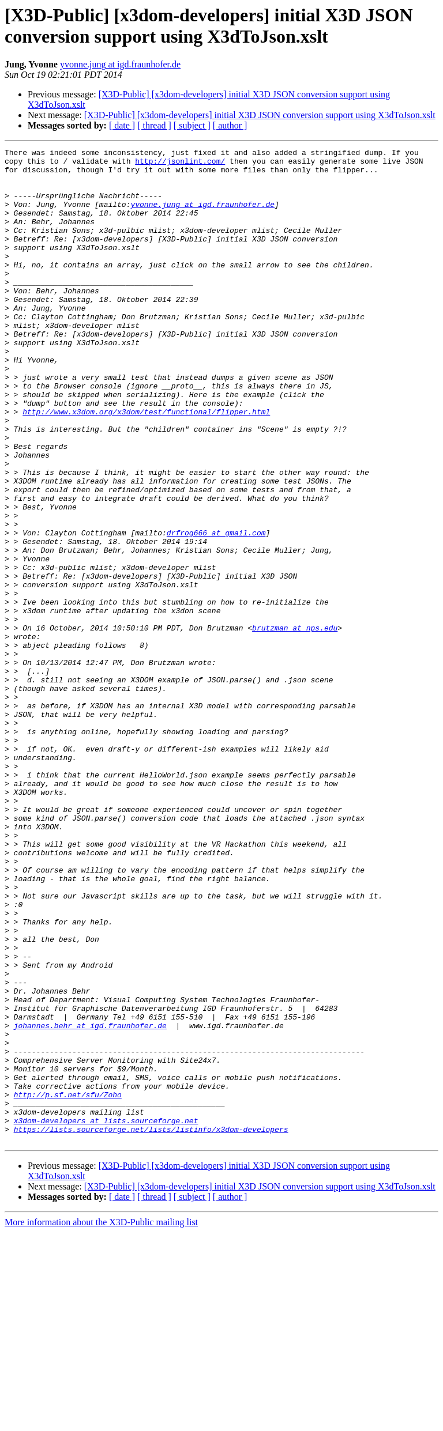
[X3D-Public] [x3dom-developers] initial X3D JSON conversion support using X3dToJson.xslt (260, 115)
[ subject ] (192, 125)
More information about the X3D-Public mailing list (101, 1421)
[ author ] (230, 125)
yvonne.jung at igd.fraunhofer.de (120, 64)
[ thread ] (154, 125)
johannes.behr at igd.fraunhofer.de (90, 1201)
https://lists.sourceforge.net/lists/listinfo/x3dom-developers (151, 1326)
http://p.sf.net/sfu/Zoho (68, 1284)
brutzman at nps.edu (294, 724)
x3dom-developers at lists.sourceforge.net (106, 1316)
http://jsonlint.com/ (180, 164)
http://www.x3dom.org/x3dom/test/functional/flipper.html (146, 465)
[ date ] (122, 125)
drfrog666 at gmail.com (216, 610)
